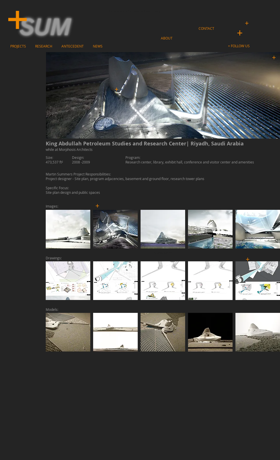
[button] (239, 46)
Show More (163, 252)
